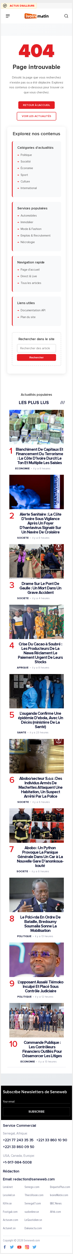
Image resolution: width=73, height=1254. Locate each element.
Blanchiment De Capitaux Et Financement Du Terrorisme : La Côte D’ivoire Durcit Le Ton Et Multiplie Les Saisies (39, 456)
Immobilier (27, 222)
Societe (22, 537)
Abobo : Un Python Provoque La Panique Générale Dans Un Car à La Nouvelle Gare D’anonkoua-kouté (40, 856)
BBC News (56, 1203)
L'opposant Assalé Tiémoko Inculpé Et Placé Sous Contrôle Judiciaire (40, 986)
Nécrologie (28, 242)
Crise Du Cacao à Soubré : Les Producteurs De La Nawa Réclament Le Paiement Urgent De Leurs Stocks (40, 653)
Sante (21, 732)
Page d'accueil (30, 269)
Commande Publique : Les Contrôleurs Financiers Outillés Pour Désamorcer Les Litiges (42, 1049)
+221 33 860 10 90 (51, 1140)
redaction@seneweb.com (34, 1179)
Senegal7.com (33, 1203)
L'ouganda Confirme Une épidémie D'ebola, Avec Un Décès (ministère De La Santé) (40, 720)
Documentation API (33, 310)
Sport (24, 175)
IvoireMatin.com (59, 1195)
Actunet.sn (9, 1228)
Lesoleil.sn (9, 1195)
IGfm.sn (7, 1203)
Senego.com (32, 1187)
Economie (22, 468)
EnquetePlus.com (60, 1187)
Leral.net (8, 1187)
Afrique (22, 667)
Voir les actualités (36, 116)
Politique (26, 155)
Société (26, 161)
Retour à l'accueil (36, 105)
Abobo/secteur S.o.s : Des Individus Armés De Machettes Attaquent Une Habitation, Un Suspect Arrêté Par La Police (40, 787)
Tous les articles (31, 283)
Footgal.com (10, 1212)
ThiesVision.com (34, 1195)
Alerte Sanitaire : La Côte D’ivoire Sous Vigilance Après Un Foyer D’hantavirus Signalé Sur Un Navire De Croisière (40, 523)
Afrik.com (55, 1212)
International (29, 188)
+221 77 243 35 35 (18, 1140)
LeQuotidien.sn (33, 1220)
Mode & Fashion (31, 229)
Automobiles (29, 216)
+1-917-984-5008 (17, 1163)
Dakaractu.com (33, 1228)
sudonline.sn (32, 1212)
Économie (27, 168)
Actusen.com (10, 1220)
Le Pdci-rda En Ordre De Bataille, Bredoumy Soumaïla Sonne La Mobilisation (40, 924)
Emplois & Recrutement (36, 235)
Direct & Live (29, 276)
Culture (25, 181)
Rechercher (36, 357)
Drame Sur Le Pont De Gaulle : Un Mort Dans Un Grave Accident (40, 588)
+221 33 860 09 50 (18, 1147)
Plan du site (28, 317)
